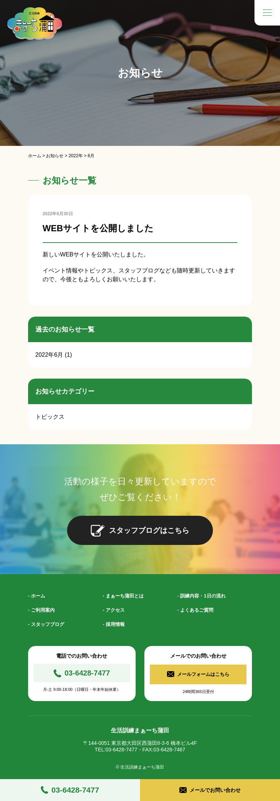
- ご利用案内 (41, 610)
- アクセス (114, 610)
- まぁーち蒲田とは (123, 596)
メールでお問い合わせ (215, 790)
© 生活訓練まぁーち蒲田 (140, 764)
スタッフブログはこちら (149, 530)
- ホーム (36, 596)
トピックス (50, 417)
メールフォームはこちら (203, 673)
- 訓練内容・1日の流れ (201, 596)
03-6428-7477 (75, 790)
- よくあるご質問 (195, 610)
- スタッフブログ (46, 624)
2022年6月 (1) (53, 355)
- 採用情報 (114, 624)
